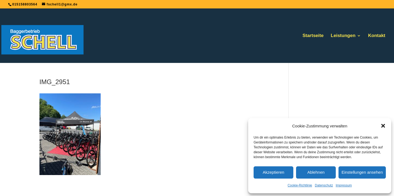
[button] (383, 125)
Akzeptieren (273, 172)
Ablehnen (315, 172)
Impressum (344, 185)
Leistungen (343, 36)
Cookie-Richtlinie (300, 185)
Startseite (313, 36)
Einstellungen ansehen (362, 172)
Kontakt (376, 36)
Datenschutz (324, 185)
